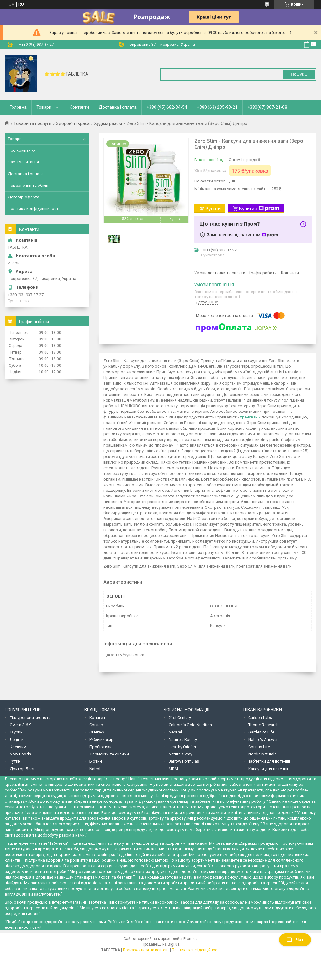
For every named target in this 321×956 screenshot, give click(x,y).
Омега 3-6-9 (20, 724)
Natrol (94, 768)
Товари (43, 107)
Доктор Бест (22, 768)
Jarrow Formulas (184, 761)
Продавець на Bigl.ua (161, 944)
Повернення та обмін (28, 185)
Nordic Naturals (262, 754)
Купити (213, 208)
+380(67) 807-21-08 (267, 107)
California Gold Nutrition (190, 724)
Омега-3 (96, 732)
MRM (173, 768)
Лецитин (18, 739)
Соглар (96, 724)
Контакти (79, 107)
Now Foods (20, 754)
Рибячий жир (101, 739)
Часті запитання (23, 162)
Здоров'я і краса (73, 123)
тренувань (250, 417)
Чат (295, 940)
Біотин (95, 761)
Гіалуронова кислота (30, 717)
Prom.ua (190, 939)
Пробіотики (100, 746)
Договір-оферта (23, 197)
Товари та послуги (32, 123)
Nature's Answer (263, 739)
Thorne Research (263, 724)
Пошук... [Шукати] (299, 74)
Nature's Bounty (183, 739)
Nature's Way (180, 754)
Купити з (259, 208)
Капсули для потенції (268, 768)
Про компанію (21, 150)
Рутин (15, 761)
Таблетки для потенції (269, 761)
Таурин (16, 732)
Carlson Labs (260, 717)
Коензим (18, 746)
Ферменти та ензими (109, 754)
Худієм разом (108, 123)
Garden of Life (261, 732)
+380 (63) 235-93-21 (217, 107)
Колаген (97, 717)
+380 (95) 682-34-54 (166, 107)
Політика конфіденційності (34, 208)
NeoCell (176, 732)
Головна (18, 107)
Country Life (259, 746)
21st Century (180, 717)
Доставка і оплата (118, 107)
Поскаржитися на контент (146, 950)
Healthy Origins (182, 746)
